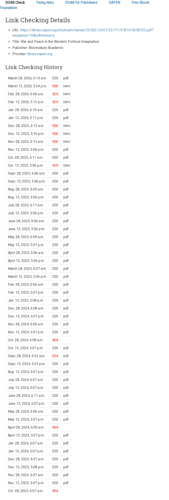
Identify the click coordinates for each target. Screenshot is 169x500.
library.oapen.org (39, 54)
